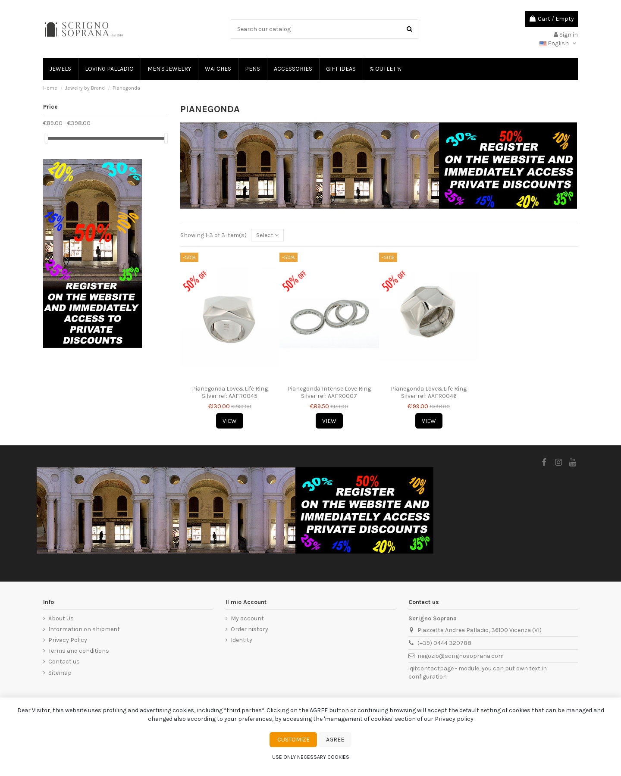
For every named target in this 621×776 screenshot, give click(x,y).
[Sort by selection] (267, 235)
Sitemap (60, 672)
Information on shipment (84, 629)
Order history (249, 629)
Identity (241, 640)
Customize (293, 739)
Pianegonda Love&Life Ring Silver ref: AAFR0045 (230, 392)
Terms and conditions (78, 650)
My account (247, 618)
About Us (61, 618)
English (558, 43)
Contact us (64, 661)
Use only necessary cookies (310, 757)
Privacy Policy (67, 640)
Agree (335, 739)
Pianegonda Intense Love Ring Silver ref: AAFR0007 (329, 392)
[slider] (46, 138)
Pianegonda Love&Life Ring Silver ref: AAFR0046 (429, 392)
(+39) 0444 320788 (444, 643)
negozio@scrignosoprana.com (460, 656)
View (230, 421)
